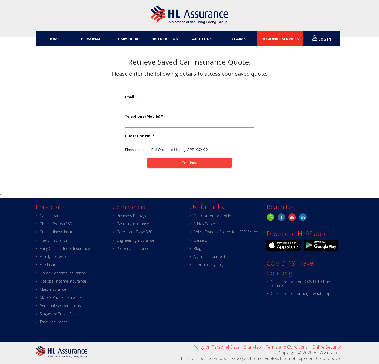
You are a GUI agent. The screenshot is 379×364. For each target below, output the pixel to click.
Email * (131, 97)
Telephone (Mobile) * (144, 116)
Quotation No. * (139, 136)
